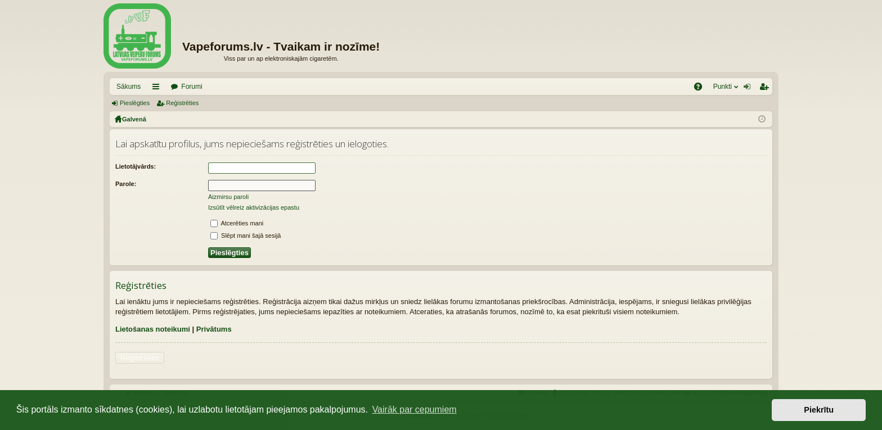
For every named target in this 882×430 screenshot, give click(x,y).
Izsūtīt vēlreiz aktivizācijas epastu (253, 207)
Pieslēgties (135, 102)
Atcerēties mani (236, 223)
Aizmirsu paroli (228, 196)
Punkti (722, 86)
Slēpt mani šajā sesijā (245, 235)
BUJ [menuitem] (701, 89)
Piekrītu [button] (819, 409)
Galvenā (134, 119)
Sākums (128, 86)
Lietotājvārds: (135, 166)
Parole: (125, 183)
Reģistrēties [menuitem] (766, 89)
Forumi (191, 86)
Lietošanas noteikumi (152, 329)
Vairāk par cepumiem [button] (414, 409)
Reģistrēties (182, 102)
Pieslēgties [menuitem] (749, 89)
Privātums (214, 329)
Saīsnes (158, 89)
